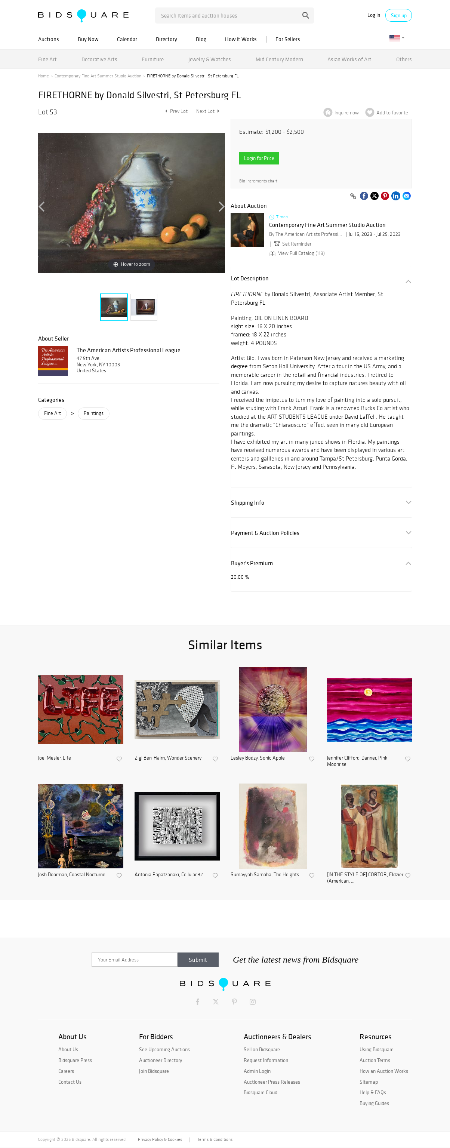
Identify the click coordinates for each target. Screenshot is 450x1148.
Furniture (153, 59)
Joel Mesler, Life (54, 758)
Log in (373, 15)
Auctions (48, 39)
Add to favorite (392, 113)
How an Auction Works (384, 1071)
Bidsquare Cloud (260, 1092)
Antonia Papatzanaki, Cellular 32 (169, 875)
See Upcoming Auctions (164, 1049)
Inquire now (347, 113)
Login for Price (259, 158)
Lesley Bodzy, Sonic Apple (258, 758)
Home (43, 76)
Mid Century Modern (279, 59)
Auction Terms (375, 1060)
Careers (66, 1071)
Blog (201, 39)
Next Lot (207, 111)
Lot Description (250, 278)
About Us (68, 1049)
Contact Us (69, 1081)
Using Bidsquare (377, 1049)
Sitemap (369, 1081)
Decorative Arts (99, 59)
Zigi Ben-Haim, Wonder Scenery (168, 758)
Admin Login (257, 1071)
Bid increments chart (258, 181)
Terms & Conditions (214, 1139)
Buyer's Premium (252, 563)
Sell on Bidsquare (262, 1049)
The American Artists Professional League (129, 350)
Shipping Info (247, 502)
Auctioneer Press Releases (272, 1081)
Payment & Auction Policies (265, 532)
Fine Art (47, 59)
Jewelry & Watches (209, 59)
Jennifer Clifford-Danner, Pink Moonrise (357, 761)
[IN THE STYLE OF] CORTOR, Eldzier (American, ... (365, 878)
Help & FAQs (373, 1092)
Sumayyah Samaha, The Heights (265, 875)
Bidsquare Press (75, 1060)
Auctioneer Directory (160, 1060)
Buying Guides (374, 1103)
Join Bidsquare (154, 1071)
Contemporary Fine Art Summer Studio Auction (98, 76)
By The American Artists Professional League (306, 234)
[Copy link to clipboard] (353, 196)
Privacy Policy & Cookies (160, 1139)
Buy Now (88, 39)
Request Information (266, 1060)
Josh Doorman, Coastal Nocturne (71, 875)
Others (404, 59)
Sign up (399, 15)
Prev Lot (175, 111)
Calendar (127, 39)
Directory (166, 39)
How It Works (241, 39)
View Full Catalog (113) (296, 253)
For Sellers (287, 39)
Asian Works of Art (349, 59)
